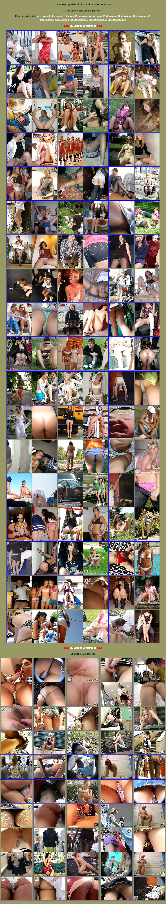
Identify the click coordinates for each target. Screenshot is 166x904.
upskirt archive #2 (98, 19)
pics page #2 (57, 16)
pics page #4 (85, 16)
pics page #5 (98, 16)
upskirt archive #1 (79, 19)
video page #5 (62, 19)
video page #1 (113, 16)
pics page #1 (43, 16)
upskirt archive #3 (117, 19)
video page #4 (47, 19)
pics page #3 (71, 16)
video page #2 (128, 16)
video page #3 (143, 16)
